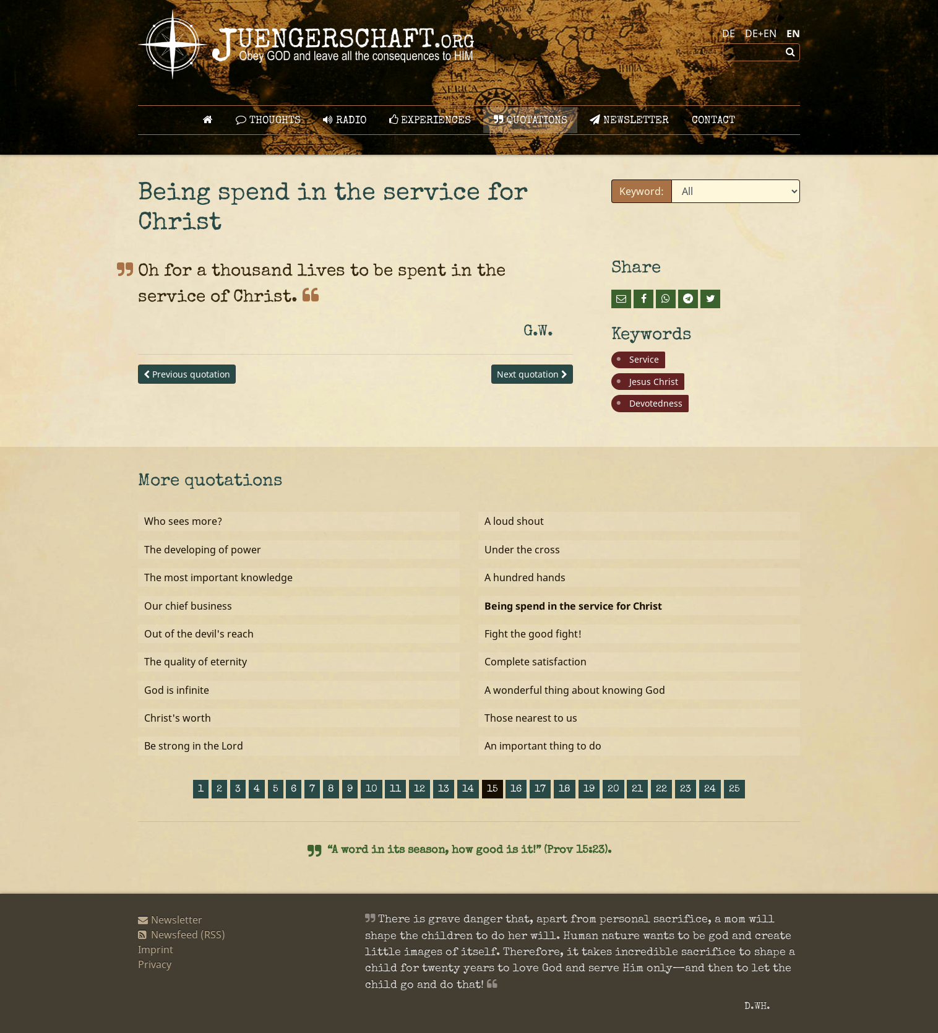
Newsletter (629, 120)
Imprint (155, 949)
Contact (713, 121)
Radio (344, 120)
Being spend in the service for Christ (573, 606)
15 (492, 790)
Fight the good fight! (533, 634)
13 (443, 790)
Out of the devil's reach (199, 634)
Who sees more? (183, 521)
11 (395, 790)
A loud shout (514, 521)
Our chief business (188, 606)
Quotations (530, 120)
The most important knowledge (218, 577)
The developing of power (202, 549)
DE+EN (761, 33)
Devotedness (655, 403)
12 (419, 790)
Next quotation (532, 374)
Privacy (154, 964)
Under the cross (522, 549)
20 (613, 790)
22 (661, 790)
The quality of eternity (195, 661)
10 (371, 790)
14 (468, 790)
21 (637, 790)
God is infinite (176, 690)
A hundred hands (525, 577)
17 (540, 790)
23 (685, 790)
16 (516, 790)
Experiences (430, 120)
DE (728, 33)
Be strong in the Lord (193, 746)
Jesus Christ (653, 381)
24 (710, 790)
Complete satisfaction (535, 661)
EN (793, 33)
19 (589, 790)
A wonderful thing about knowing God (574, 690)
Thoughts (268, 120)
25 (734, 790)
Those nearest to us (530, 718)
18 (564, 790)
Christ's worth (177, 718)
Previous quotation (187, 374)
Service (644, 359)
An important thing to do (542, 746)
